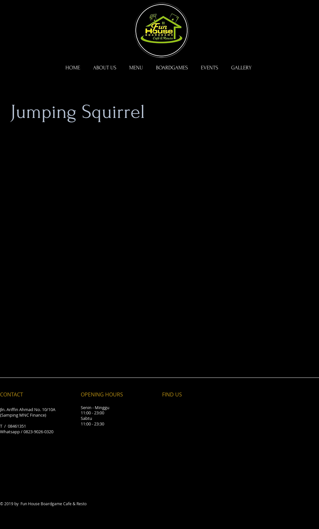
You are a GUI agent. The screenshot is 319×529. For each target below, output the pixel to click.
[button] (171, 68)
